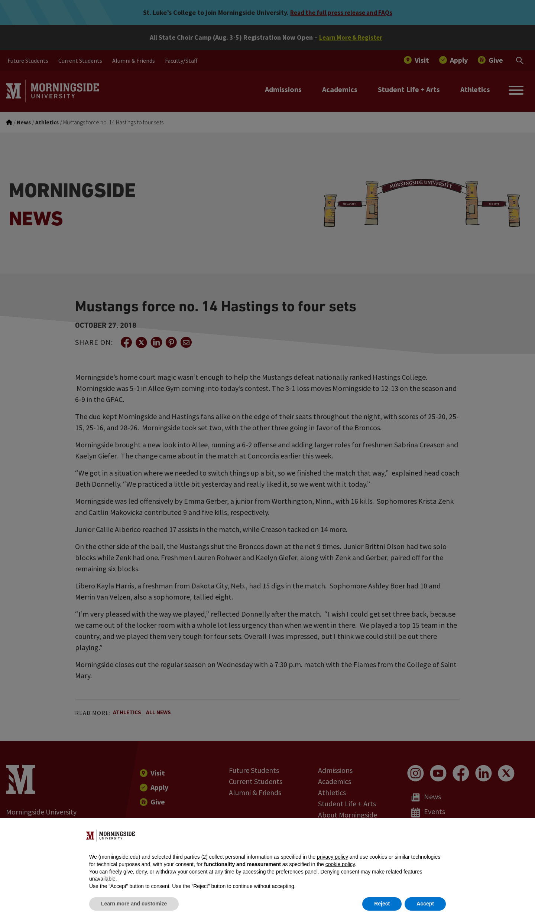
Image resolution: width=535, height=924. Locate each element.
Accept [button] (425, 904)
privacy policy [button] (332, 857)
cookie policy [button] (340, 864)
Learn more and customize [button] (134, 904)
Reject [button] (382, 904)
